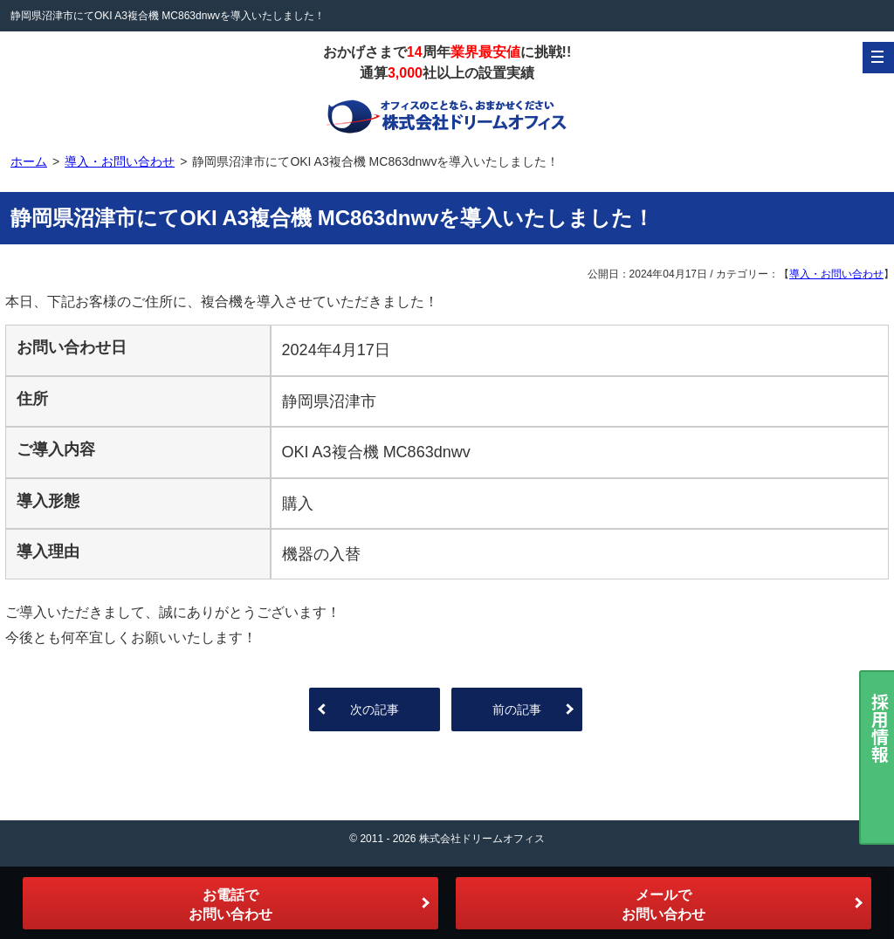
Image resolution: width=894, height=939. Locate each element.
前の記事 (516, 709)
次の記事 (374, 709)
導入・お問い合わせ (836, 274)
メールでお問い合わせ (663, 905)
